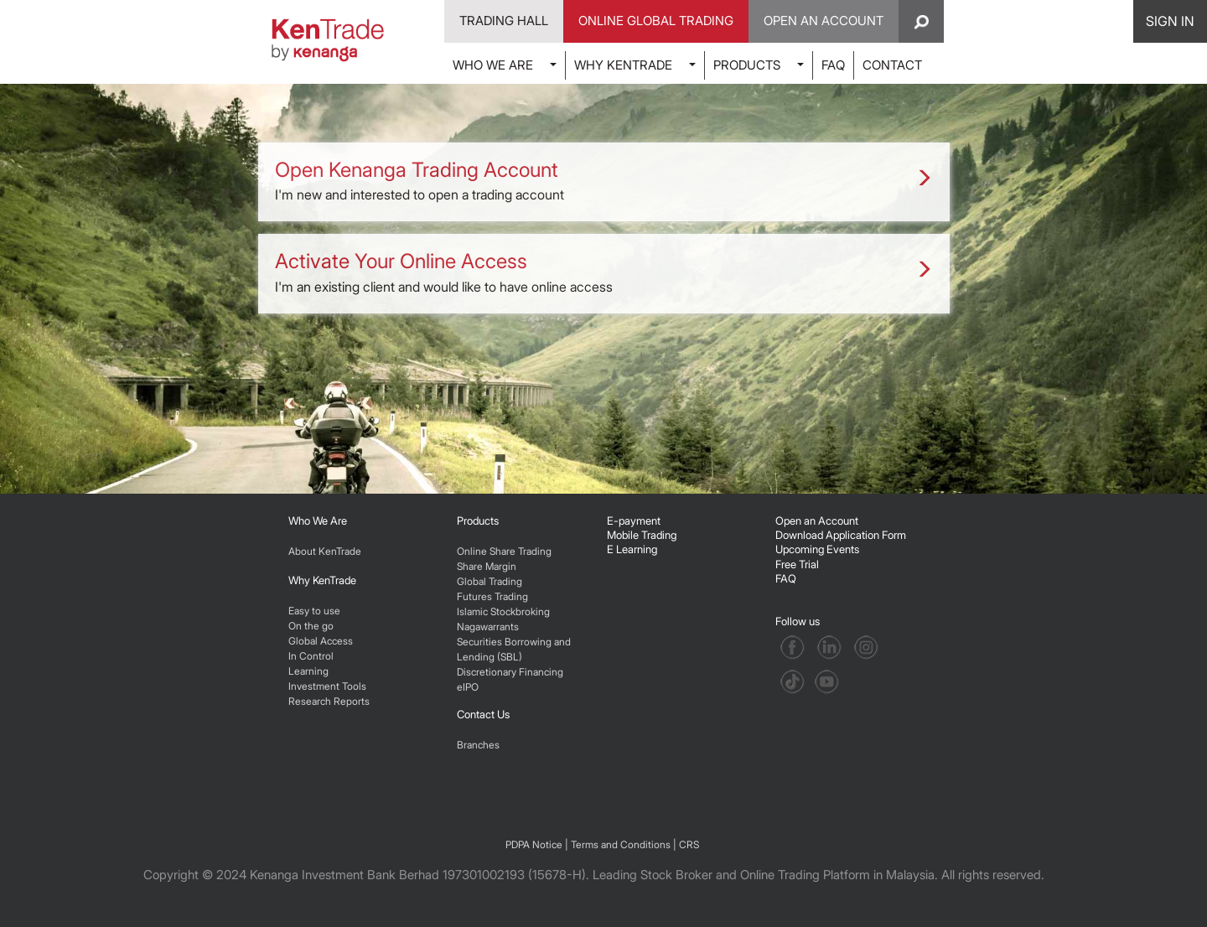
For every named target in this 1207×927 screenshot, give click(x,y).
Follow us (798, 621)
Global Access (320, 640)
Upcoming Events (817, 549)
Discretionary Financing (510, 671)
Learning (308, 671)
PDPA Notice (533, 844)
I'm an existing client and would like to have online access (604, 271)
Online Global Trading (655, 20)
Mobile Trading (641, 534)
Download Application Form (840, 534)
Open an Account (816, 520)
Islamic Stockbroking (503, 611)
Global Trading (489, 581)
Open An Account (823, 20)
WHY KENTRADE (623, 65)
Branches (478, 744)
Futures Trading (492, 596)
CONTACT (892, 65)
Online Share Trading (504, 551)
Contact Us (483, 714)
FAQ (833, 65)
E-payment (633, 520)
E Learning (632, 549)
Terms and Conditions (621, 844)
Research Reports (329, 701)
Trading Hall (503, 20)
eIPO (468, 687)
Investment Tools (327, 686)
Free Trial (797, 564)
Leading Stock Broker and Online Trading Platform (731, 875)
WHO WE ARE (493, 65)
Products (478, 520)
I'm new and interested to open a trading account (604, 180)
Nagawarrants (488, 626)
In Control (311, 656)
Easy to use (314, 610)
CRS (689, 844)
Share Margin (486, 566)
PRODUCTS (746, 65)
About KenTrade (324, 551)
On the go (311, 625)
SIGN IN (1170, 21)
